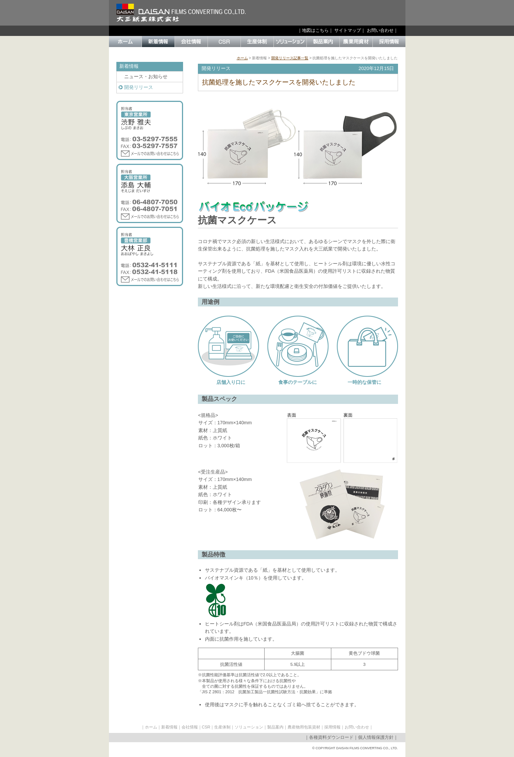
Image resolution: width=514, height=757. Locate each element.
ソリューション (249, 727)
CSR (206, 727)
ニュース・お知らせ (146, 76)
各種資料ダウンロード (331, 737)
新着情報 (169, 727)
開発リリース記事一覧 (289, 58)
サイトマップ (347, 30)
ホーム (242, 58)
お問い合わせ (380, 30)
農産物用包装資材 (304, 727)
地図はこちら (315, 30)
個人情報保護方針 (376, 737)
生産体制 (222, 727)
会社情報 (190, 727)
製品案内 (275, 727)
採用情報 (332, 727)
